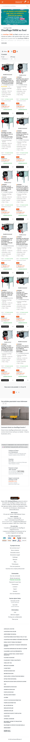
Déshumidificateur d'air (9, 687)
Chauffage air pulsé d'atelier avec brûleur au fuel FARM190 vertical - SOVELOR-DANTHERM (7, 348)
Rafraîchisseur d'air (8, 671)
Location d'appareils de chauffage (14, 533)
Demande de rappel (15, 555)
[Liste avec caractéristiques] (17, 51)
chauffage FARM (8, 34)
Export (15, 589)
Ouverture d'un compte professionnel (15, 568)
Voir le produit (5, 113)
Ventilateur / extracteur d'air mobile (13, 676)
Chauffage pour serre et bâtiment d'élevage (15, 639)
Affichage (12, 57)
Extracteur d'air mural (9, 679)
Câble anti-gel (7, 663)
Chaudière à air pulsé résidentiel (12, 651)
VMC (4, 684)
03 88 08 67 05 (13, 481)
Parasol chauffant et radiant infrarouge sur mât (14, 645)
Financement (15, 584)
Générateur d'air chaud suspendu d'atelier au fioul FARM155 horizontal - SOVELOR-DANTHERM (7, 241)
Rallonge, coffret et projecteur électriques (12, 722)
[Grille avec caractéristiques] (14, 51)
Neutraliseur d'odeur (8, 695)
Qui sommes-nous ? (15, 548)
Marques (15, 559)
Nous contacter (15, 550)
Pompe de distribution (9, 703)
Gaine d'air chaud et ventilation (11, 713)
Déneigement (6, 728)
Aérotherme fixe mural (9, 634)
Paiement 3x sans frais (15, 582)
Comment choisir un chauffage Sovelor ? (13, 427)
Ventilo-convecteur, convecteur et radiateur (12, 654)
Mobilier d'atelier (7, 708)
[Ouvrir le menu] (2, 2)
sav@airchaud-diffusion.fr (19, 521)
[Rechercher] (27, 6)
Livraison (15, 586)
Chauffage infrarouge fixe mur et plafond (14, 648)
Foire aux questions (15, 566)
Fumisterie (6, 716)
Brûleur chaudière (8, 665)
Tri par (2, 57)
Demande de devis (15, 552)
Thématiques (15, 564)
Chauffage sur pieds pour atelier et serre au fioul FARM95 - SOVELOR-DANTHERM (7, 135)
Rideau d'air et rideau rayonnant (11, 642)
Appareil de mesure (8, 719)
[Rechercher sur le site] (13, 6)
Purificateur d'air (8, 692)
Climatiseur (6, 668)
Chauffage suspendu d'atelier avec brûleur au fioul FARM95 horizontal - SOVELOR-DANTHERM (7, 81)
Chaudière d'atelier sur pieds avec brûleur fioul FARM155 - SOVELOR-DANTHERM (7, 294)
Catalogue (15, 557)
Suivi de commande (15, 576)
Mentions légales (15, 614)
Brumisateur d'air (7, 673)
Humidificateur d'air (8, 689)
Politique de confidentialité (15, 617)
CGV (15, 612)
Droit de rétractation (15, 593)
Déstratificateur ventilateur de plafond (14, 681)
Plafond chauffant (8, 657)
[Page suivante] (19, 392)
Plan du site (15, 619)
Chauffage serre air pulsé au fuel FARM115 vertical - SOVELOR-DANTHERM (7, 188)
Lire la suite (4, 43)
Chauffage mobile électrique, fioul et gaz (14, 637)
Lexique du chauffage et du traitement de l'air (14, 531)
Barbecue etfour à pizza (6, 731)
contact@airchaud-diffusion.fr (16, 520)
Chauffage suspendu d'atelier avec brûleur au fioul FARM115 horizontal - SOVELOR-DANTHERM (22, 135)
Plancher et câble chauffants (11, 660)
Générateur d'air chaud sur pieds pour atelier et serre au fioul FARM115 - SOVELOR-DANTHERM (22, 188)
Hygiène (5, 697)
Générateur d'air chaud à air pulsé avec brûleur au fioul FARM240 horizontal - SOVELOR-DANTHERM (22, 348)
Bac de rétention (7, 705)
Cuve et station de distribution (11, 700)
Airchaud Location (8, 629)
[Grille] (11, 51)
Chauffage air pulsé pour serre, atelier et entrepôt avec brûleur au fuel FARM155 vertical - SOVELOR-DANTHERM (22, 241)
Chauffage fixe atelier (9, 631)
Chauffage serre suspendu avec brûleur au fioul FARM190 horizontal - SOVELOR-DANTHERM (22, 295)
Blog (15, 562)
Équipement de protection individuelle (13, 725)
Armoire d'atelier (7, 710)
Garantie (15, 591)
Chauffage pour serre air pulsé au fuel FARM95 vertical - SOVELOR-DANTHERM (22, 81)
